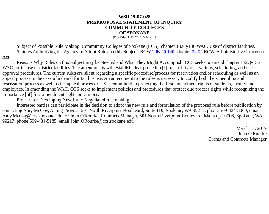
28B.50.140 (163, 51)
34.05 (197, 51)
